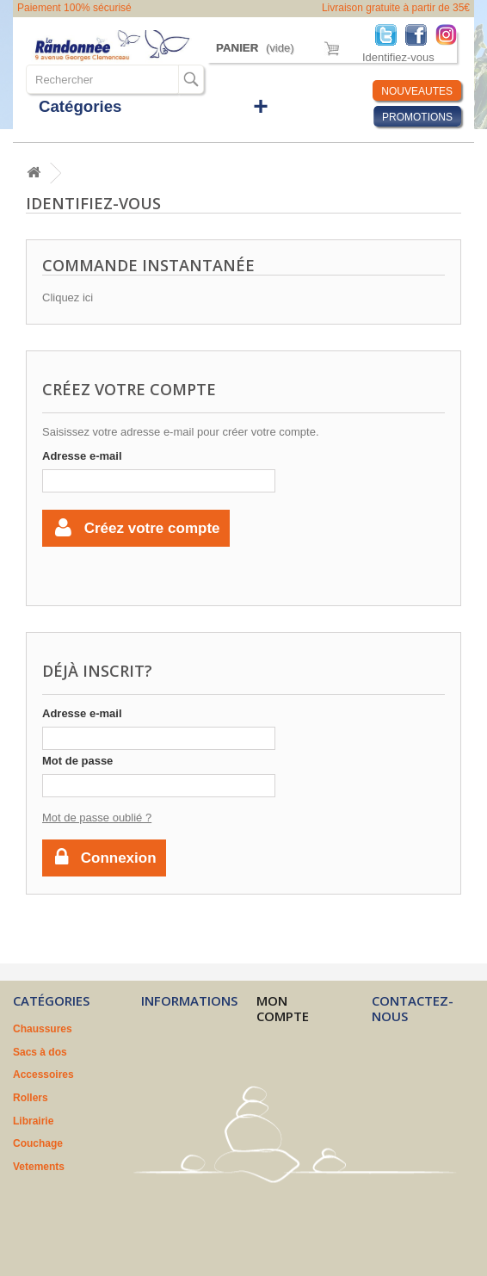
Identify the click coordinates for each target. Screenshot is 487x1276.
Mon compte (282, 1008)
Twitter (390, 34)
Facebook (420, 34)
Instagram (450, 34)
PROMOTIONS (417, 117)
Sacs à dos (40, 1052)
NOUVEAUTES (417, 91)
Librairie (33, 1121)
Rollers (30, 1098)
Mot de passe (77, 760)
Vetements (39, 1167)
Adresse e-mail (82, 455)
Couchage (38, 1143)
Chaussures (42, 1029)
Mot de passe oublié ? (96, 817)
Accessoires (43, 1074)
